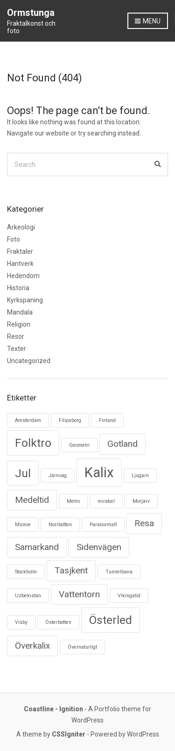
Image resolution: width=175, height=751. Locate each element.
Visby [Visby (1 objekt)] (21, 622)
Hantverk (20, 263)
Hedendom (23, 275)
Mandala (20, 312)
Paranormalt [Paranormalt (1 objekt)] (103, 525)
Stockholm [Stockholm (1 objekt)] (26, 572)
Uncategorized (28, 361)
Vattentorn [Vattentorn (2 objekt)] (79, 594)
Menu (148, 21)
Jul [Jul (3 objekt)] (23, 473)
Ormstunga (31, 12)
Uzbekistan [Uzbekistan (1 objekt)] (28, 596)
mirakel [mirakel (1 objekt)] (106, 501)
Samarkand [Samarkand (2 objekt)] (37, 547)
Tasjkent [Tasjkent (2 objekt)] (71, 570)
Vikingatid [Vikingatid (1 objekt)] (129, 596)
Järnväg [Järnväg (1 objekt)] (58, 475)
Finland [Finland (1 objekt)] (107, 420)
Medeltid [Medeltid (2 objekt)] (32, 499)
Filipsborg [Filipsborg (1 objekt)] (70, 420)
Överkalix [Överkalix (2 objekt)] (32, 645)
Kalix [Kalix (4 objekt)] (99, 472)
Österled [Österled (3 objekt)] (110, 620)
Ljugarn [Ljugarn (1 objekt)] (140, 475)
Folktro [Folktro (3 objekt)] (33, 443)
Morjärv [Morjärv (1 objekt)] (141, 501)
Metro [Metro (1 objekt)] (73, 501)
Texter (16, 348)
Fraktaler (20, 251)
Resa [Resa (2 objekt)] (144, 523)
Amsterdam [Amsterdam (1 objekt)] (28, 420)
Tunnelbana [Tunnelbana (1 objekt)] (119, 572)
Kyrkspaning (25, 300)
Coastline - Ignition (53, 709)
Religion (18, 324)
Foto (13, 239)
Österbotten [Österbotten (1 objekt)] (58, 622)
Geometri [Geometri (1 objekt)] (79, 445)
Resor (15, 336)
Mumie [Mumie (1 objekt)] (23, 525)
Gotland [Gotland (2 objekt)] (122, 443)
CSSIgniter (68, 734)
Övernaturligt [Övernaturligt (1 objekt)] (82, 647)
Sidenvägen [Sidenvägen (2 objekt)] (99, 547)
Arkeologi (21, 227)
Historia (18, 288)
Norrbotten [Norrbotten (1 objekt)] (60, 525)
